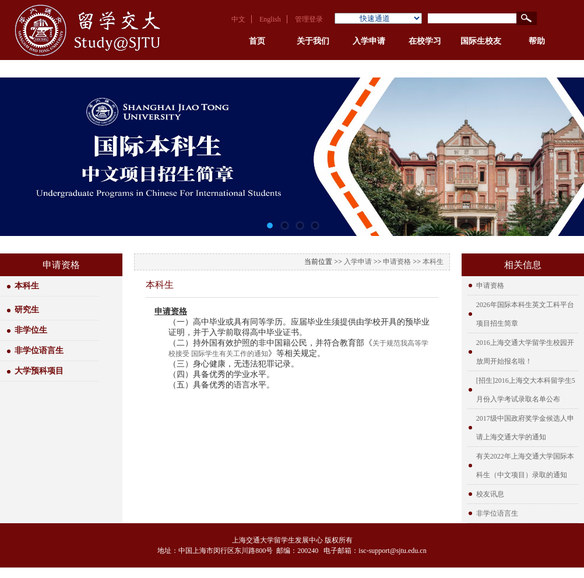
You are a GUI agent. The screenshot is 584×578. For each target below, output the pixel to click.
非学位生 (31, 330)
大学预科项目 (39, 370)
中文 (238, 19)
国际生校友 (480, 41)
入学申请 (369, 41)
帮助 (537, 41)
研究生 (27, 309)
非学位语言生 (39, 350)
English (270, 19)
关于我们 (313, 41)
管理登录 (309, 19)
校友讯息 (490, 494)
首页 (257, 41)
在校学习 (425, 41)
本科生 (27, 285)
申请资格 (397, 262)
